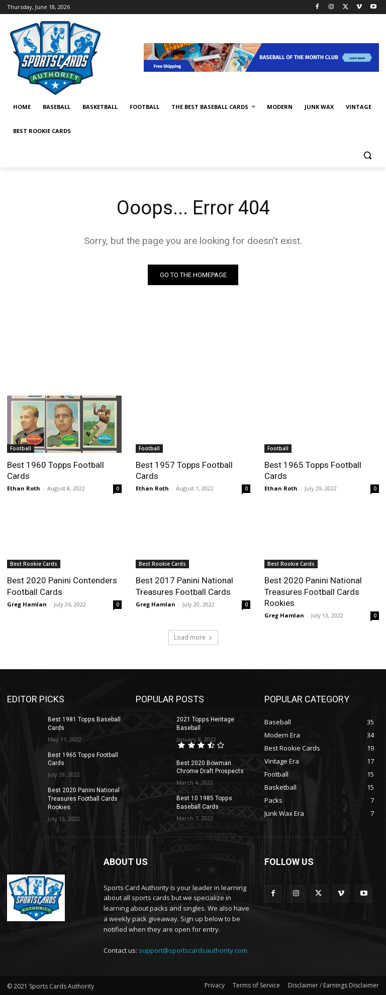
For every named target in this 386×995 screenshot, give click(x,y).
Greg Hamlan (27, 603)
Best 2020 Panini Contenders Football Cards (62, 585)
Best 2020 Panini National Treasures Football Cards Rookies (312, 591)
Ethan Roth (23, 488)
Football (20, 448)
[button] (367, 155)
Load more (193, 637)
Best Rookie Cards (33, 563)
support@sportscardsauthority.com (193, 949)
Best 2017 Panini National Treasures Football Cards (184, 585)
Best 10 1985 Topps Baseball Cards (203, 802)
